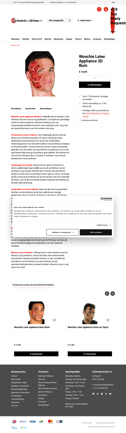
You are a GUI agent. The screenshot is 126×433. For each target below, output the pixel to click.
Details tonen (102, 225)
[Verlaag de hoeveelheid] (82, 78)
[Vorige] (107, 293)
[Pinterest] (102, 393)
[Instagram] (106, 393)
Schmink (41, 379)
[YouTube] (110, 393)
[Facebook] (93, 393)
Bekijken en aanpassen (62, 232)
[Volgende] (112, 293)
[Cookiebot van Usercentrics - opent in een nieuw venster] (102, 199)
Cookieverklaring (17, 399)
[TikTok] (98, 393)
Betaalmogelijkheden (19, 389)
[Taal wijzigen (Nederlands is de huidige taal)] (85, 20)
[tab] (16, 108)
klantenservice (18, 371)
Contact (14, 376)
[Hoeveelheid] (94, 78)
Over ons (14, 405)
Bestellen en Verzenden (20, 386)
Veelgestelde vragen (19, 382)
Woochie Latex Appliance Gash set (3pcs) (88, 327)
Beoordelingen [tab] (46, 108)
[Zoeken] (69, 20)
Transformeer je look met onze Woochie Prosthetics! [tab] (33, 285)
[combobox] (56, 20)
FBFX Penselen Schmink (47, 388)
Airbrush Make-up (45, 392)
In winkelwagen (94, 84)
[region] (40, 74)
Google (70, 406)
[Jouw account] (106, 9)
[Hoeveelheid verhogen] (107, 78)
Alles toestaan (96, 232)
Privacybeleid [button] (86, 423)
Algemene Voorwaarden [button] (105, 423)
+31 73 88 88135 (101, 388)
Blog (113, 2)
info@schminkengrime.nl (104, 384)
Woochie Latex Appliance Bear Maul (32, 327)
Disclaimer (15, 402)
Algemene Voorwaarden (20, 392)
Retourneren (16, 379)
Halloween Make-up (46, 376)
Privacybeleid (16, 395)
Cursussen (42, 401)
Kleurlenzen (42, 395)
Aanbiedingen (43, 405)
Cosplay (41, 398)
